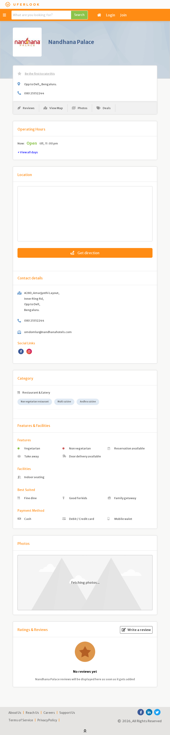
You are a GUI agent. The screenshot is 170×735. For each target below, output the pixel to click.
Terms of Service (20, 720)
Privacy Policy (47, 720)
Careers (49, 713)
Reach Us (32, 713)
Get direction (84, 253)
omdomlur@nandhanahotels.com (48, 332)
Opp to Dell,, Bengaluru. (40, 84)
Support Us (67, 713)
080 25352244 (34, 93)
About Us (14, 713)
